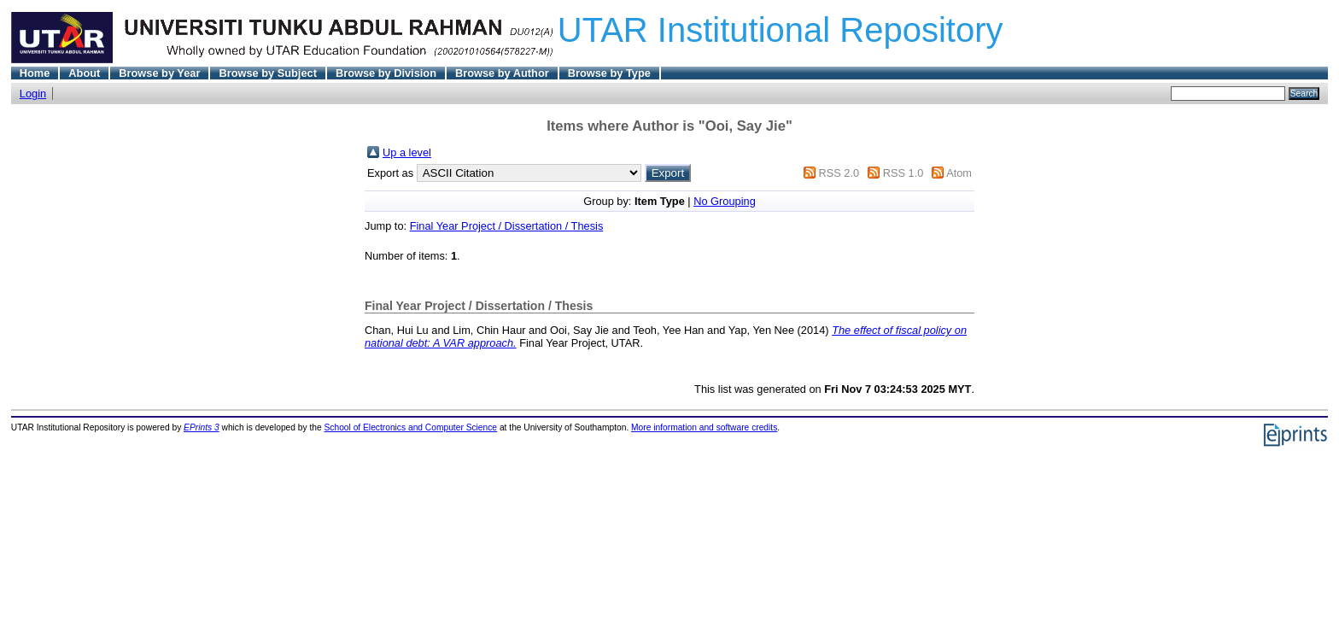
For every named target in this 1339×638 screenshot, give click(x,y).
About (84, 73)
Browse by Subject (268, 73)
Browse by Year (159, 73)
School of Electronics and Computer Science (411, 427)
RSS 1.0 (903, 173)
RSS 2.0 (838, 173)
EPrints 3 (201, 427)
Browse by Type (609, 73)
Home (35, 73)
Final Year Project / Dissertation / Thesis (507, 225)
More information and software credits (704, 427)
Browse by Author (502, 73)
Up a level (407, 152)
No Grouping (724, 201)
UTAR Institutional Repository (780, 30)
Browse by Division (386, 73)
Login (33, 93)
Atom (959, 173)
